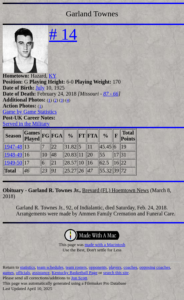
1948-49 (13, 154)
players (115, 267)
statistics (27, 267)
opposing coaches (154, 267)
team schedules (50, 267)
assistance (41, 272)
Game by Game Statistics (30, 112)
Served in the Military (26, 124)
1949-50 (13, 162)
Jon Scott (79, 277)
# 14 (63, 34)
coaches (130, 267)
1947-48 (13, 147)
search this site (116, 272)
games (8, 272)
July (40, 88)
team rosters (76, 267)
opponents (98, 267)
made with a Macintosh (105, 244)
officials (23, 272)
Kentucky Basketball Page (74, 272)
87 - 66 (110, 94)
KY (52, 76)
